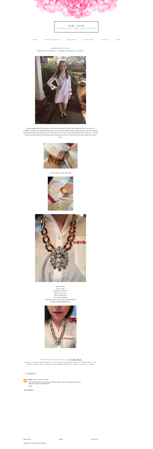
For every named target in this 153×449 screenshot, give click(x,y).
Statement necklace (63, 364)
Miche (30, 379)
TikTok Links (88, 40)
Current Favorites (52, 40)
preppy (30, 364)
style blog (83, 364)
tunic (91, 364)
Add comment (28, 390)
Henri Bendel (73, 362)
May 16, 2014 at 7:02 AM (40, 379)
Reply (30, 386)
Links (118, 40)
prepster (49, 364)
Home (35, 40)
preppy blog (39, 364)
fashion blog (45, 362)
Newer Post (26, 439)
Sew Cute (76, 26)
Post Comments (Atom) (39, 443)
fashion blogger (59, 362)
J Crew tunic (85, 362)
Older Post (94, 439)
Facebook (105, 40)
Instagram (71, 40)
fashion (34, 362)
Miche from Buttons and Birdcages (39, 383)
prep (94, 362)
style (75, 364)
